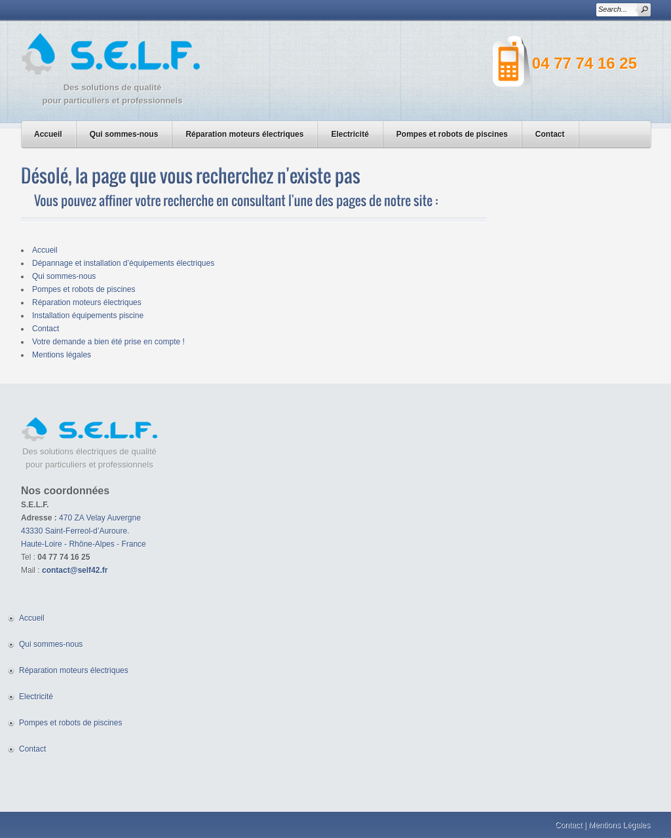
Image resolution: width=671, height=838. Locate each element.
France (133, 544)
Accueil (48, 134)
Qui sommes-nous (124, 134)
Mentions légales (61, 354)
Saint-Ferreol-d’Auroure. (87, 531)
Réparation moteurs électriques (244, 134)
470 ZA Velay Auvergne (100, 517)
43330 (32, 531)
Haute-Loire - (45, 544)
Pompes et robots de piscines (452, 134)
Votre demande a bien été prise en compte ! (108, 341)
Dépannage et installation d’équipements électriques (123, 263)
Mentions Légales (619, 824)
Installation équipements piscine (88, 315)
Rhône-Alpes (91, 544)
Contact (550, 134)
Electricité (349, 134)
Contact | (570, 824)
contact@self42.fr (74, 570)
